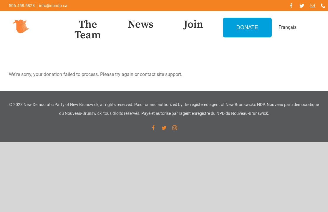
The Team (87, 30)
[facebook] (291, 5)
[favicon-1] (21, 18)
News (140, 24)
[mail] (312, 5)
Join (193, 24)
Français (287, 27)
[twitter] (301, 5)
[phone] (323, 5)
